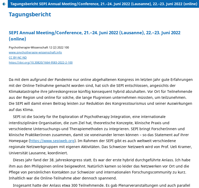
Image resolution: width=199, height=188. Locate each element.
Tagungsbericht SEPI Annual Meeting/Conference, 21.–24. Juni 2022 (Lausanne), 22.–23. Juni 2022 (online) (103, 3)
